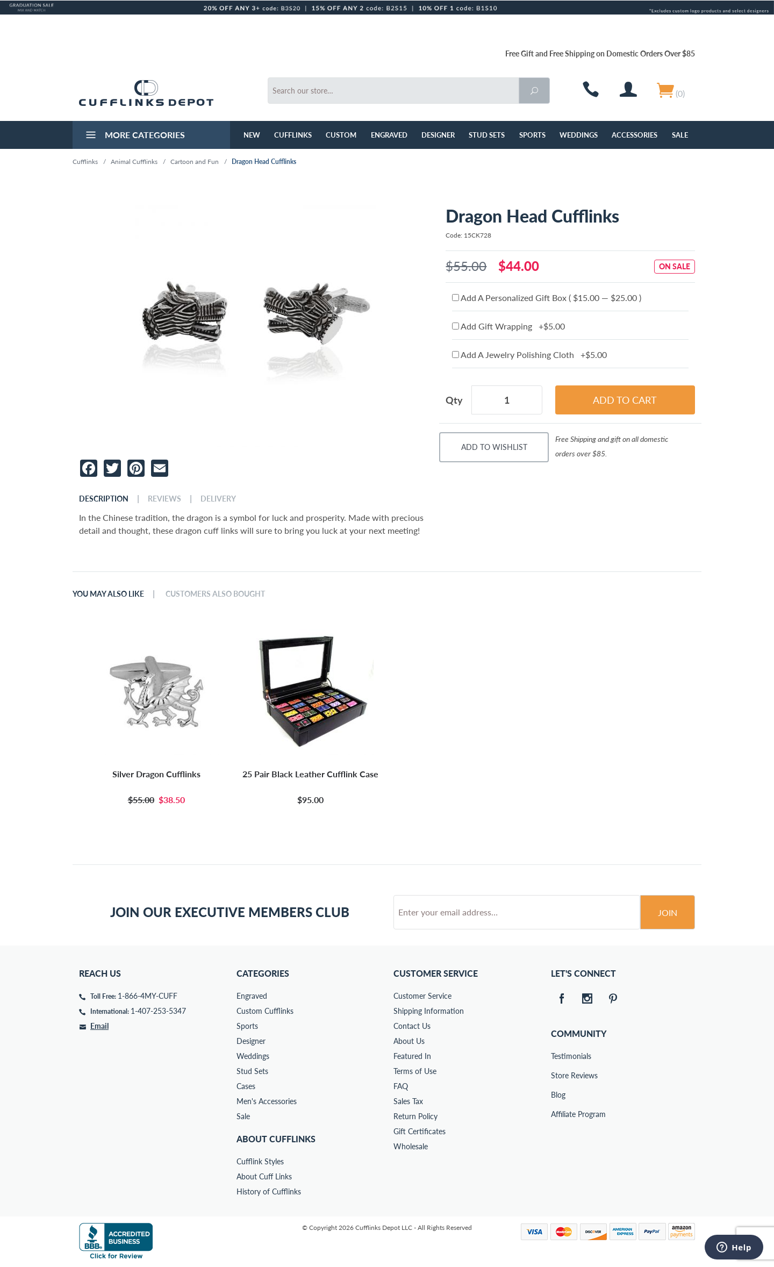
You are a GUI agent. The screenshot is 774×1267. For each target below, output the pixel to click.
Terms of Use (414, 1071)
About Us (409, 1041)
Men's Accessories (266, 1101)
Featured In (412, 1056)
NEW (251, 135)
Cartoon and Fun (194, 162)
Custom (341, 135)
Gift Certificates (419, 1131)
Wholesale (410, 1146)
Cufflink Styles (260, 1161)
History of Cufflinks (268, 1191)
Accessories (634, 135)
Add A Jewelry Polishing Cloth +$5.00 (529, 354)
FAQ (400, 1086)
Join (667, 912)
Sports (532, 135)
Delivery (218, 499)
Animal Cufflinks (134, 162)
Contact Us (412, 1025)
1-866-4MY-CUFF (147, 995)
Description (103, 499)
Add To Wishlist (494, 447)
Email (99, 1025)
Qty (454, 400)
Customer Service (422, 995)
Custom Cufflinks (264, 1010)
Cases (245, 1086)
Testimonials (558, 1056)
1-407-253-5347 (158, 1010)
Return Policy (415, 1116)
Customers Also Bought (215, 594)
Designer (438, 135)
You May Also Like (108, 594)
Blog (558, 1094)
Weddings (579, 135)
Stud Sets (487, 135)
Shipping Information (428, 1010)
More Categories (134, 136)
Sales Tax (408, 1101)
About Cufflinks (276, 1139)
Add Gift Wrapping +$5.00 (508, 326)
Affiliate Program (558, 1114)
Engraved (389, 135)
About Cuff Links (264, 1176)
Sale (680, 135)
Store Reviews (558, 1075)
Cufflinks (293, 135)
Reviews (164, 499)
